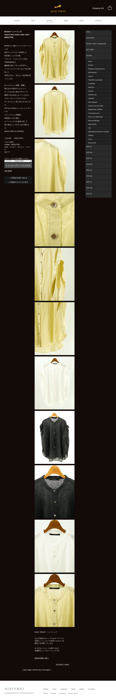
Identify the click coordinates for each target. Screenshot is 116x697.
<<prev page (26, 670)
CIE (89, 128)
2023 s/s (89, 182)
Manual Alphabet (94, 120)
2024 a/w (89, 164)
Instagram (62, 693)
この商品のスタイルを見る (18, 182)
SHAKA (90, 135)
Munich (90, 65)
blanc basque (92, 102)
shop (81, 20)
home (17, 20)
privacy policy (73, 693)
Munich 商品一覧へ (42, 658)
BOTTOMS (90, 49)
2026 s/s (89, 146)
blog (66, 20)
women (49, 20)
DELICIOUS (92, 124)
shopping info (98, 8)
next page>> (46, 670)
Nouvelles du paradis (95, 80)
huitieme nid (92, 95)
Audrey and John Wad (95, 106)
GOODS (89, 55)
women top (37, 670)
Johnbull (91, 98)
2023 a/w (89, 176)
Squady (90, 91)
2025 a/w (89, 152)
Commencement (93, 113)
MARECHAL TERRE (95, 109)
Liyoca (90, 76)
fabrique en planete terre (96, 69)
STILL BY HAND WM (95, 117)
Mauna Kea (92, 143)
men (33, 20)
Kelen (90, 61)
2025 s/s (89, 158)
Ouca (90, 139)
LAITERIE (91, 83)
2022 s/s (89, 193)
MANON (91, 87)
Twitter (45, 693)
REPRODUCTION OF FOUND (98, 132)
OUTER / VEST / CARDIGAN (96, 44)
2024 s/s (89, 170)
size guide (8, 171)
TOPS (88, 32)
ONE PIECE (90, 38)
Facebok (53, 693)
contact (98, 20)
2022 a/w (89, 188)
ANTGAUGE (92, 72)
